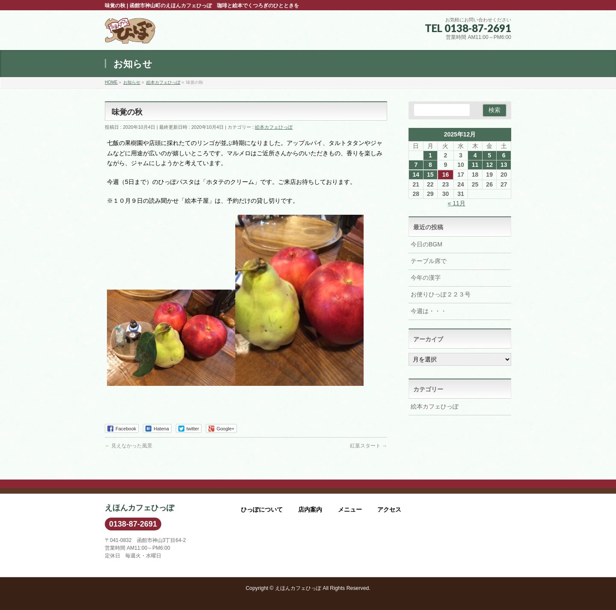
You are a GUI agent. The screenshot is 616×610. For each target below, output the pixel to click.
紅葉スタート (368, 446)
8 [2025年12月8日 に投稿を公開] (430, 164)
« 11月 (456, 203)
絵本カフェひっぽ (274, 127)
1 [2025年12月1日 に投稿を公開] (430, 155)
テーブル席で (429, 261)
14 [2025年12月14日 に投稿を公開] (415, 174)
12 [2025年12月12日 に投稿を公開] (489, 164)
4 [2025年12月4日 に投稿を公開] (475, 155)
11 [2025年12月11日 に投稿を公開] (475, 164)
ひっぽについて (262, 509)
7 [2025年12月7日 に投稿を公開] (416, 164)
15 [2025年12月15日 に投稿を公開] (430, 174)
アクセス (389, 509)
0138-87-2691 (133, 524)
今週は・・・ (429, 311)
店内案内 (310, 509)
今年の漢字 (426, 277)
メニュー (350, 509)
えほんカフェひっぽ (298, 588)
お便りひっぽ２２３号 (441, 294)
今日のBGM (426, 244)
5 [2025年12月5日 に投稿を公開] (489, 155)
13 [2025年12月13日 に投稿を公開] (503, 164)
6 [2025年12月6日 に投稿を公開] (504, 155)
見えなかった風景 (128, 446)
